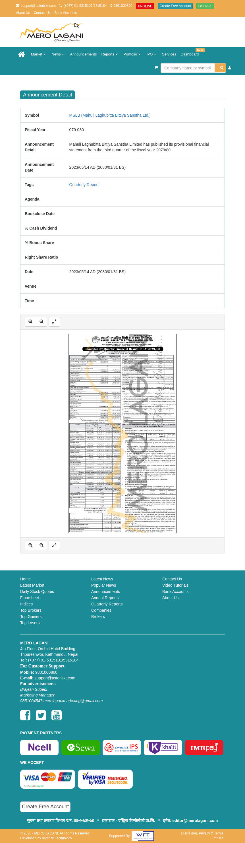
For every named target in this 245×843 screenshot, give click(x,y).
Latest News (102, 579)
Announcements (83, 54)
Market (39, 54)
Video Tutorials (175, 585)
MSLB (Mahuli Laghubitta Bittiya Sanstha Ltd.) (110, 115)
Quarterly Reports (106, 604)
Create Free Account (175, 6)
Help (205, 6)
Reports (110, 54)
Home (25, 579)
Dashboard (191, 52)
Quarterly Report (84, 184)
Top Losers (30, 623)
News (58, 54)
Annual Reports (105, 597)
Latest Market (32, 585)
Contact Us (42, 13)
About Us (23, 13)
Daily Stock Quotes (37, 591)
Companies (101, 610)
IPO (151, 54)
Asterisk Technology (57, 838)
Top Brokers (30, 610)
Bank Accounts (65, 13)
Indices (26, 604)
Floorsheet (29, 597)
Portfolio (133, 54)
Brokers (98, 616)
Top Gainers (30, 616)
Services (169, 54)
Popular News (103, 585)
